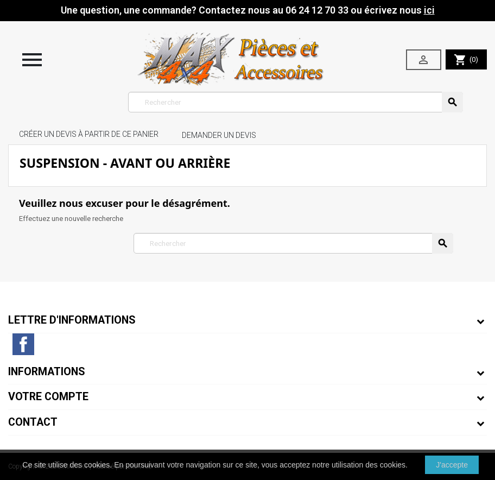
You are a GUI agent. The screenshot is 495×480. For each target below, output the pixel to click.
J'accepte (452, 464)
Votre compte (48, 396)
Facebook (23, 344)
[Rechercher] (295, 102)
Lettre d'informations (72, 320)
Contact (33, 422)
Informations (46, 371)
